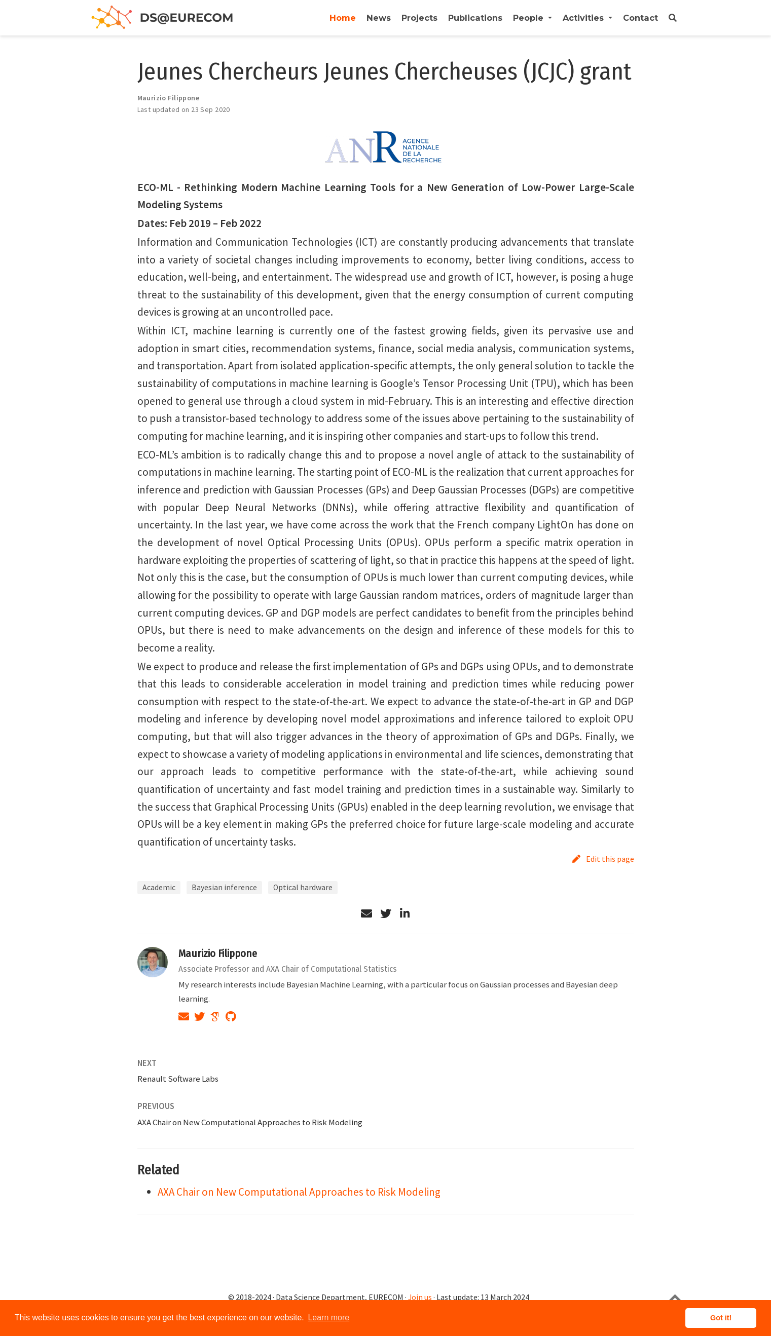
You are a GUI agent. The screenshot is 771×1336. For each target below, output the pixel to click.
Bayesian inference (224, 887)
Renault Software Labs (177, 1078)
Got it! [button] (720, 1318)
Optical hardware (303, 887)
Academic (158, 887)
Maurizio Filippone (217, 953)
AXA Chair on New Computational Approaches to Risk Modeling (249, 1122)
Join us (420, 1297)
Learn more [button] (328, 1317)
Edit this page (603, 859)
